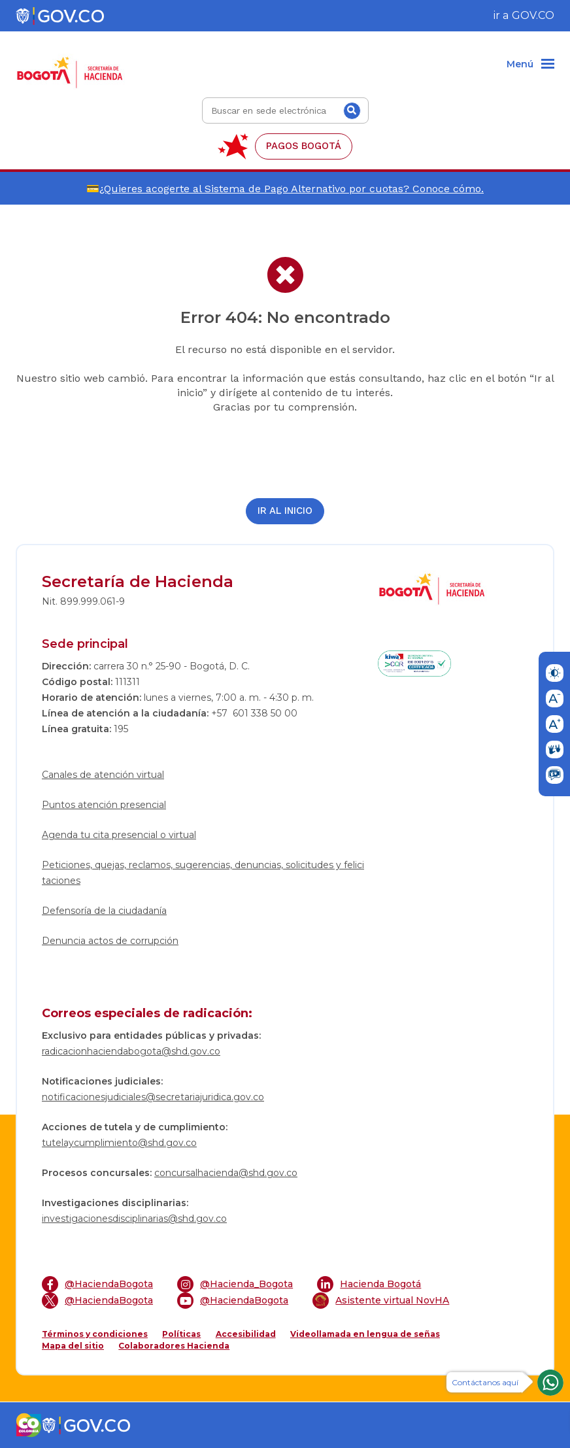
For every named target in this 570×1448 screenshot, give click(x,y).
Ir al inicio (285, 511)
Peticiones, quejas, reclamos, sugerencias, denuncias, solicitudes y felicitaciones (203, 872)
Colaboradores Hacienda (173, 1346)
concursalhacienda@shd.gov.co (225, 1173)
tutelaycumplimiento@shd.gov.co (119, 1143)
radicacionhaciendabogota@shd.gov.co (131, 1051)
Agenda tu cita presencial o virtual (119, 835)
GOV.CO (533, 15)
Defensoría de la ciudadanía (104, 911)
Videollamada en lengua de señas (365, 1334)
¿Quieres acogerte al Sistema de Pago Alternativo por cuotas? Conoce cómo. (291, 188)
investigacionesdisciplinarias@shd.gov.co (134, 1218)
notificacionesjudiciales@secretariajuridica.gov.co (153, 1097)
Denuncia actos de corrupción (110, 941)
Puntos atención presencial (104, 805)
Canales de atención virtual (103, 775)
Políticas (181, 1334)
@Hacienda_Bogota (235, 1284)
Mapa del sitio (73, 1346)
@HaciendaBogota (97, 1284)
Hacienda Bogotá (369, 1284)
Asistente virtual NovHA (380, 1300)
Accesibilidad (246, 1334)
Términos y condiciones (95, 1334)
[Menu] (530, 64)
